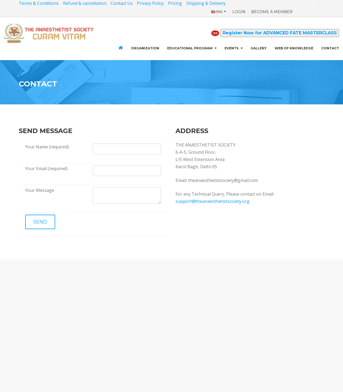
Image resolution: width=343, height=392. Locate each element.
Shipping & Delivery (206, 3)
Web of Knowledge (294, 48)
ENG (217, 11)
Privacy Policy (150, 3)
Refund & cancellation (84, 3)
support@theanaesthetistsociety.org (212, 201)
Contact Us (122, 3)
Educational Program (189, 48)
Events (231, 48)
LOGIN (238, 11)
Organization (145, 48)
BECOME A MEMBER (272, 11)
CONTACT (330, 48)
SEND (40, 222)
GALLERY (259, 48)
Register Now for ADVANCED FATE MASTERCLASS (280, 32)
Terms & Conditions (39, 3)
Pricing (175, 3)
